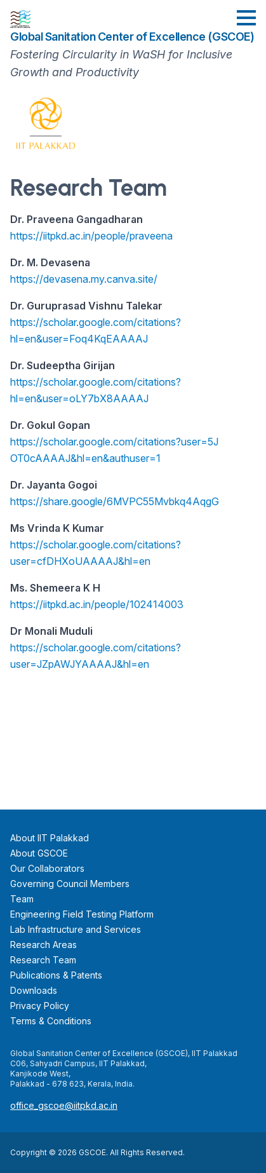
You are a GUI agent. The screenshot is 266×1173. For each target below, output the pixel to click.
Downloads (33, 990)
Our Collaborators (47, 868)
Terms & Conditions (50, 1020)
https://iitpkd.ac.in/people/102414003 (96, 604)
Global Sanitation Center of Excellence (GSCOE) (132, 36)
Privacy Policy (39, 1005)
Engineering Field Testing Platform (82, 914)
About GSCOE (39, 853)
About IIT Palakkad (49, 837)
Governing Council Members (70, 883)
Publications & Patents (56, 975)
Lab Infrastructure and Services (75, 929)
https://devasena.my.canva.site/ (83, 279)
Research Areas (43, 944)
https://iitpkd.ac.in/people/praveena (91, 235)
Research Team (43, 959)
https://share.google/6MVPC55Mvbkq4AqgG (114, 501)
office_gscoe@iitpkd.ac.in (63, 1105)
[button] (246, 17)
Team (22, 898)
